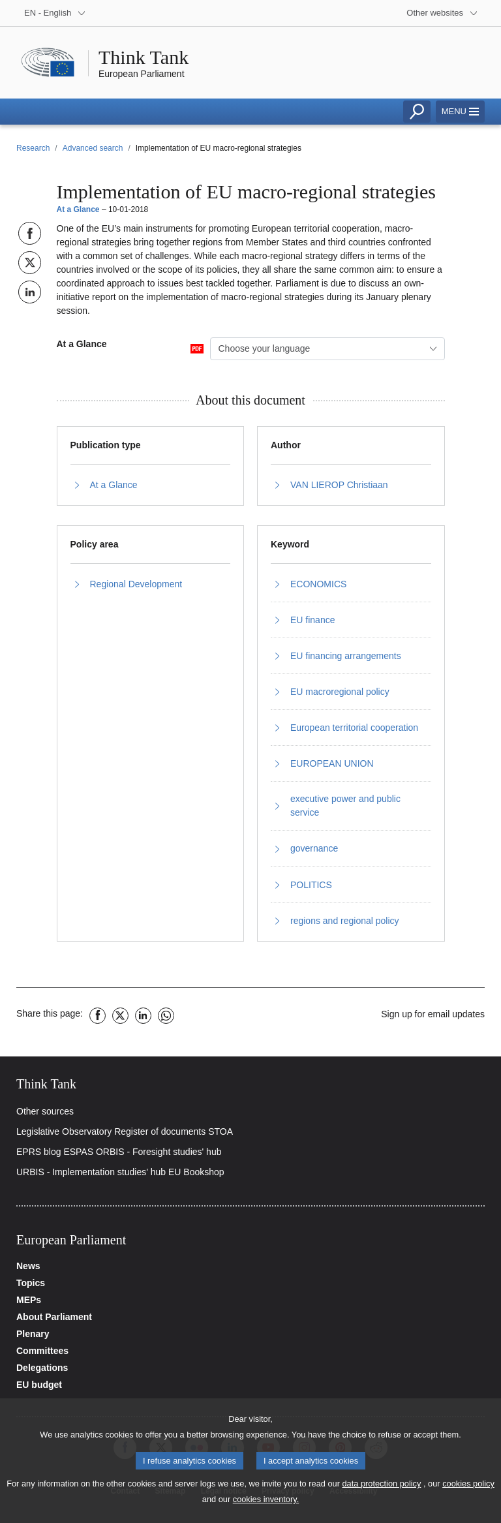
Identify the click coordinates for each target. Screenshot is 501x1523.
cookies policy (468, 1489)
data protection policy (381, 1489)
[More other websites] (442, 13)
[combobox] (327, 348)
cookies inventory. (266, 1505)
